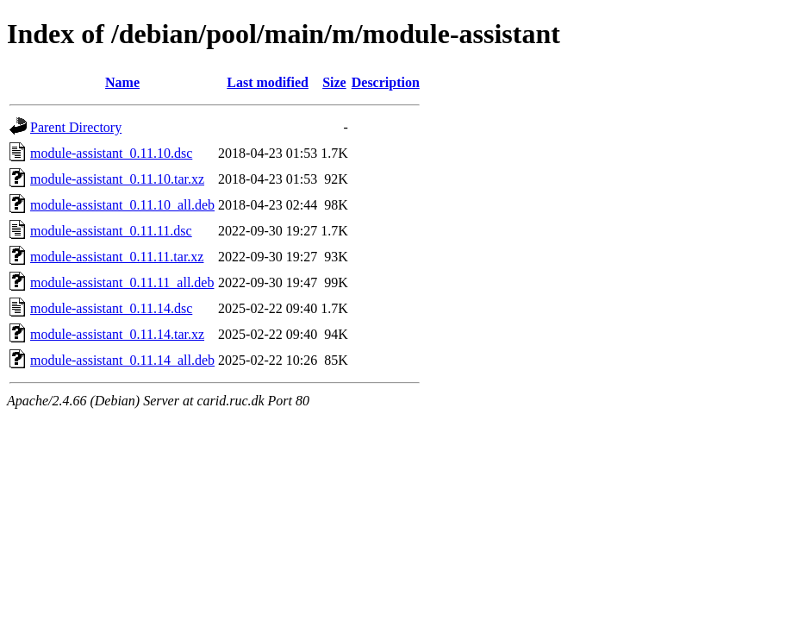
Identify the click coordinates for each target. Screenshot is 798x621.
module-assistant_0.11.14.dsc (111, 308)
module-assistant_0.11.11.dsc (111, 230)
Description (386, 82)
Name (122, 82)
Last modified (268, 82)
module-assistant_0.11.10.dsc (111, 153)
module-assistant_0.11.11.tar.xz (116, 256)
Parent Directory (76, 127)
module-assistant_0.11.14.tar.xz (117, 334)
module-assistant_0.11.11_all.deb (122, 282)
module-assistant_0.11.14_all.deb (122, 360)
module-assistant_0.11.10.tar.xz (117, 179)
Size (334, 82)
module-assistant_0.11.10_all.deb (122, 205)
